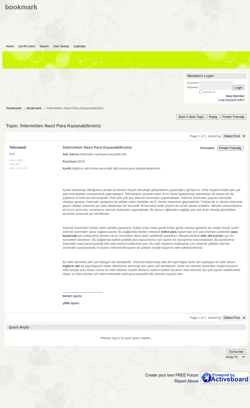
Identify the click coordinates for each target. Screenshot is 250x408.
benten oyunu (72, 296)
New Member (235, 96)
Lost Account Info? (232, 100)
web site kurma (211, 236)
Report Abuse (187, 381)
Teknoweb (17, 147)
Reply (213, 117)
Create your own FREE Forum (172, 375)
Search (44, 46)
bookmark (14, 108)
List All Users (26, 46)
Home (10, 46)
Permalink (207, 148)
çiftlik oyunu (71, 303)
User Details (61, 46)
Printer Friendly (233, 117)
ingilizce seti (71, 266)
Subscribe (236, 352)
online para (168, 232)
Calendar (80, 46)
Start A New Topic (191, 117)
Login (238, 87)
